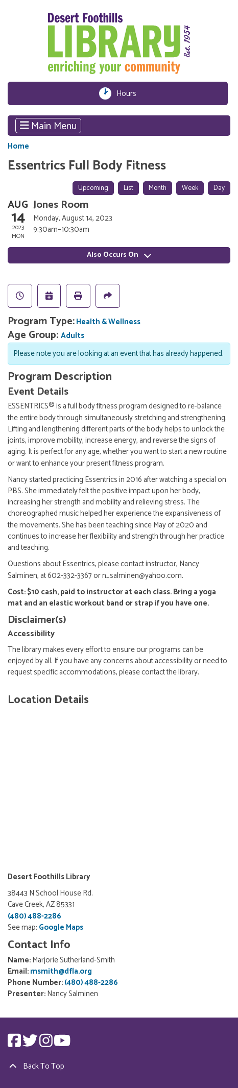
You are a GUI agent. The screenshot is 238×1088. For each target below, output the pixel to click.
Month (157, 188)
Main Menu (48, 125)
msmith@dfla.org (61, 971)
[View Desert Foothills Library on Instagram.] (46, 1044)
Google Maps (61, 928)
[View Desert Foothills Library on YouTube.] (62, 1044)
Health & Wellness (108, 322)
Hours (129, 93)
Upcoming (93, 188)
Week (190, 188)
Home (18, 147)
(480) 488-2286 (34, 916)
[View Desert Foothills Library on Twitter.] (30, 1044)
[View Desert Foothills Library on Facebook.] (15, 1044)
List (128, 188)
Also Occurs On (119, 255)
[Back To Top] (119, 1066)
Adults (72, 336)
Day (219, 188)
